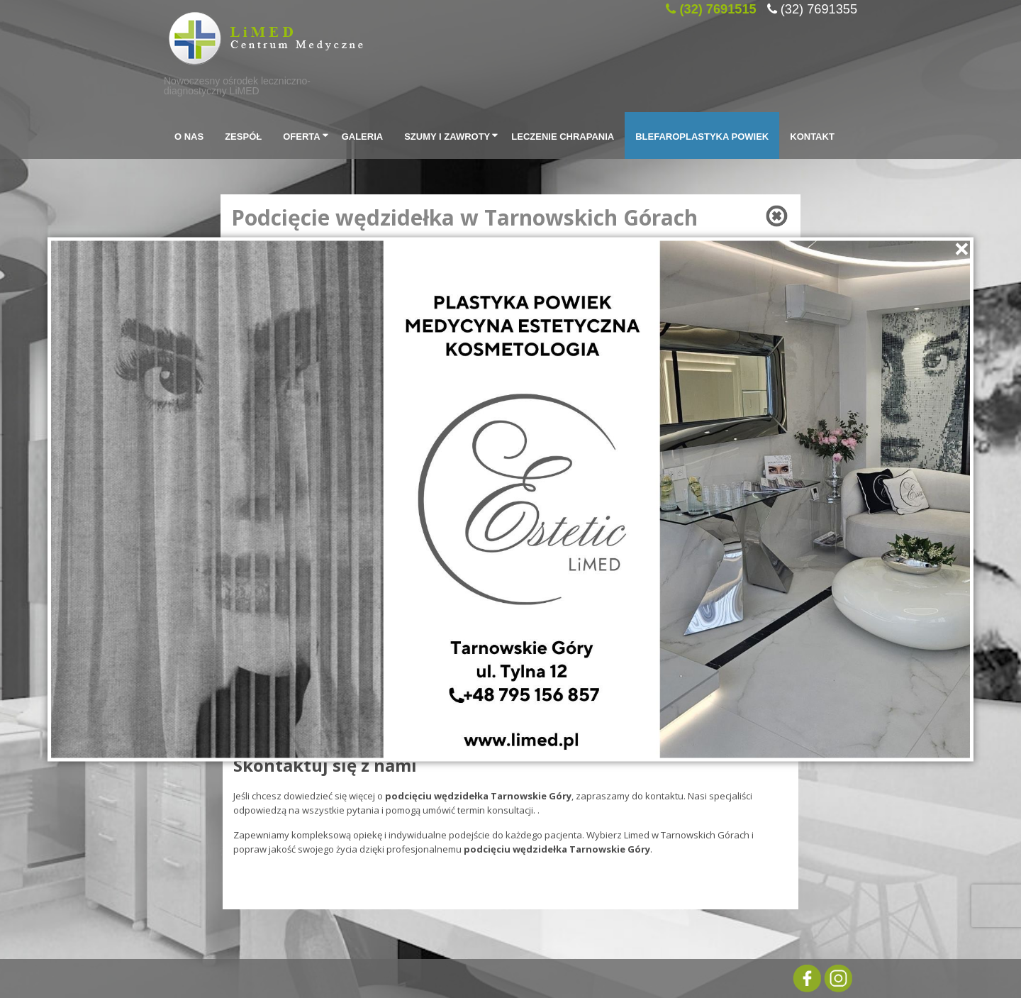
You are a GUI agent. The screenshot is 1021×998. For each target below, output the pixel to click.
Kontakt (812, 135)
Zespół (243, 135)
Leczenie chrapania (562, 135)
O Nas (188, 135)
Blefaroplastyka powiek (702, 135)
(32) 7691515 (717, 7)
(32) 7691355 (819, 7)
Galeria (363, 135)
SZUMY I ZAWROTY (452, 135)
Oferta (306, 135)
